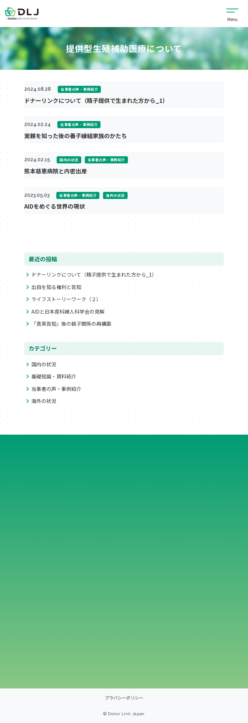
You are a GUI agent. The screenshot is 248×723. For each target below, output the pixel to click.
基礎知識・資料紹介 (53, 376)
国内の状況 (43, 364)
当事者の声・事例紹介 (56, 388)
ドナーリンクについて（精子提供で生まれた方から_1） (94, 274)
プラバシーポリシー (124, 698)
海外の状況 (43, 400)
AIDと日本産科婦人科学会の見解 (67, 311)
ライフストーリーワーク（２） (66, 299)
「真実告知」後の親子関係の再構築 (71, 323)
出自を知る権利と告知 (56, 286)
